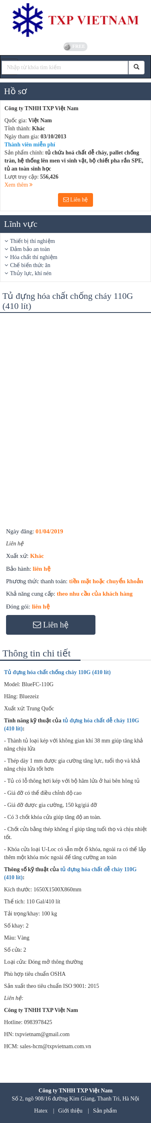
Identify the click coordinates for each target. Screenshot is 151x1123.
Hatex (41, 1111)
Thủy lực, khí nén (31, 273)
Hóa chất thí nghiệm (34, 257)
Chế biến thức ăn (30, 265)
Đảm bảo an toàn (30, 249)
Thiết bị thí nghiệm (32, 241)
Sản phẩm (105, 1111)
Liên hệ (75, 200)
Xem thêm (18, 185)
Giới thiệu (70, 1111)
